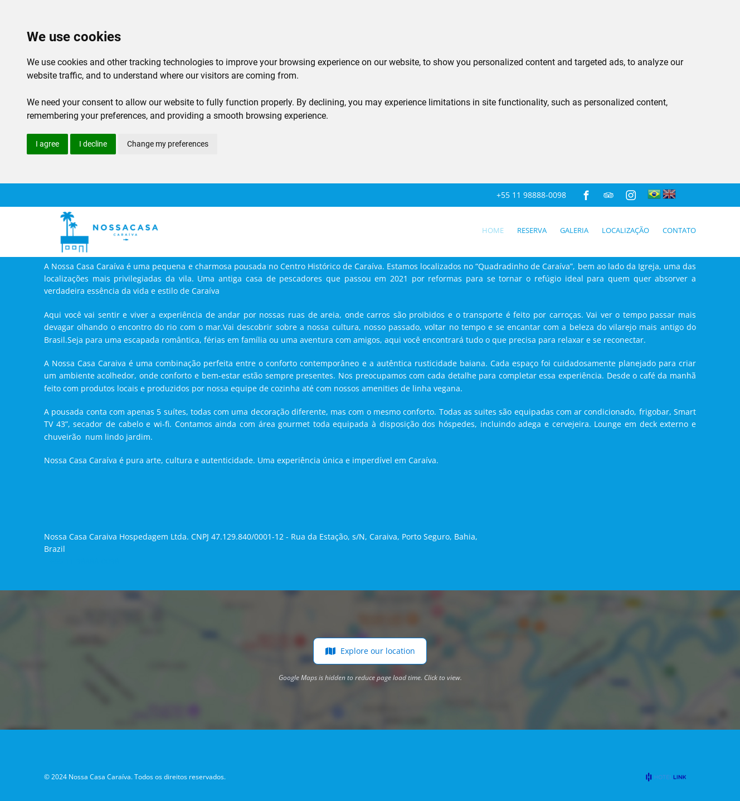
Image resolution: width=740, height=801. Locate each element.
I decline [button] (93, 143)
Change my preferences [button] (167, 143)
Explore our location (370, 651)
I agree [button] (47, 143)
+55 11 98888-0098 (531, 195)
